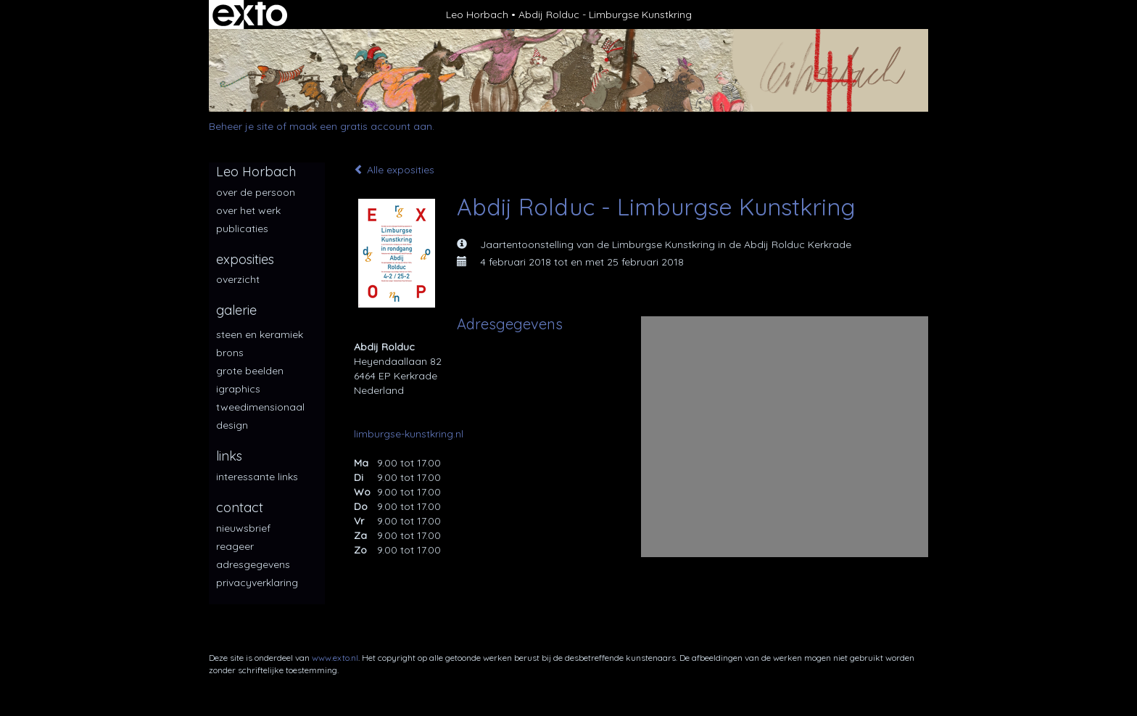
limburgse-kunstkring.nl (408, 433)
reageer (235, 546)
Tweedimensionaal (260, 406)
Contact (239, 507)
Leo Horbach (477, 14)
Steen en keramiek (259, 334)
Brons (230, 352)
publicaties (242, 228)
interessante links (257, 476)
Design (232, 425)
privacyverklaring (257, 582)
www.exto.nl (335, 657)
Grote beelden (250, 370)
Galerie (236, 310)
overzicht (238, 279)
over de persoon (255, 192)
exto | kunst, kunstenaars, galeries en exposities (250, 14)
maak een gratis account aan (360, 126)
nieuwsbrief (243, 528)
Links (229, 456)
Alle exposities (394, 169)
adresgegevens (253, 564)
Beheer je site (241, 126)
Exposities (245, 259)
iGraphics (238, 388)
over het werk (248, 210)
